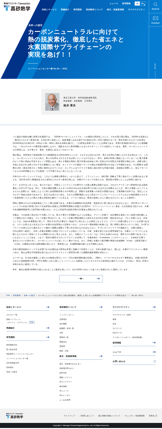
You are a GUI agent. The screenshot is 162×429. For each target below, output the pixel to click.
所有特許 (10, 368)
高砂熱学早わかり (66, 369)
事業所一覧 (64, 338)
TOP (8, 296)
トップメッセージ (66, 316)
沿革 (61, 334)
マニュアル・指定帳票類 (135, 417)
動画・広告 (64, 352)
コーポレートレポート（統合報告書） (128, 338)
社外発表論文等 (12, 364)
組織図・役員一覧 (66, 329)
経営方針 (63, 374)
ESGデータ (117, 334)
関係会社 (63, 343)
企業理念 (63, 320)
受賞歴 (62, 347)
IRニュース (64, 392)
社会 (114, 325)
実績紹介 (65, 10)
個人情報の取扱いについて (109, 417)
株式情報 (63, 387)
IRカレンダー (64, 396)
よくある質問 (64, 401)
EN (142, 4)
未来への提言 (29, 296)
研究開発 (17, 296)
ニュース (114, 4)
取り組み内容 (11, 350)
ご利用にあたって (86, 417)
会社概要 (63, 325)
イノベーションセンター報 (17, 359)
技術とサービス (49, 10)
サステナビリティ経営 (122, 316)
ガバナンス (117, 329)
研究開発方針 (11, 346)
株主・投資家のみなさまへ (70, 365)
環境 (114, 320)
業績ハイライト (65, 378)
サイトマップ (69, 417)
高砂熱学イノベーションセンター (20, 355)
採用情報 (126, 4)
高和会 (151, 417)
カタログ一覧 (11, 316)
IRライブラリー (65, 383)
